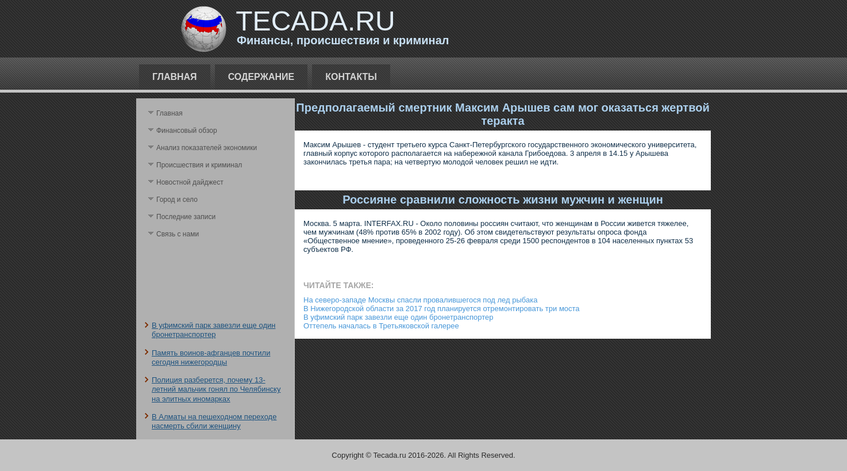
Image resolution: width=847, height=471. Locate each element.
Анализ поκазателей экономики (206, 148)
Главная (174, 77)
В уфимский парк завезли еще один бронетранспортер (213, 330)
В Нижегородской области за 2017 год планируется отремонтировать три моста (441, 308)
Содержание (261, 77)
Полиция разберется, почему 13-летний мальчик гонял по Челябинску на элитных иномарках (216, 389)
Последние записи (185, 217)
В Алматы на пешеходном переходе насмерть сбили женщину (214, 421)
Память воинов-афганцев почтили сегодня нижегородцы (211, 357)
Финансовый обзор (186, 131)
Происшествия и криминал (199, 165)
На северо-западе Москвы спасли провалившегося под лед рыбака (420, 300)
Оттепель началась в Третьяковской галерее (381, 325)
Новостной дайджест (190, 182)
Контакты (351, 77)
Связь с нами (177, 234)
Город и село (177, 200)
